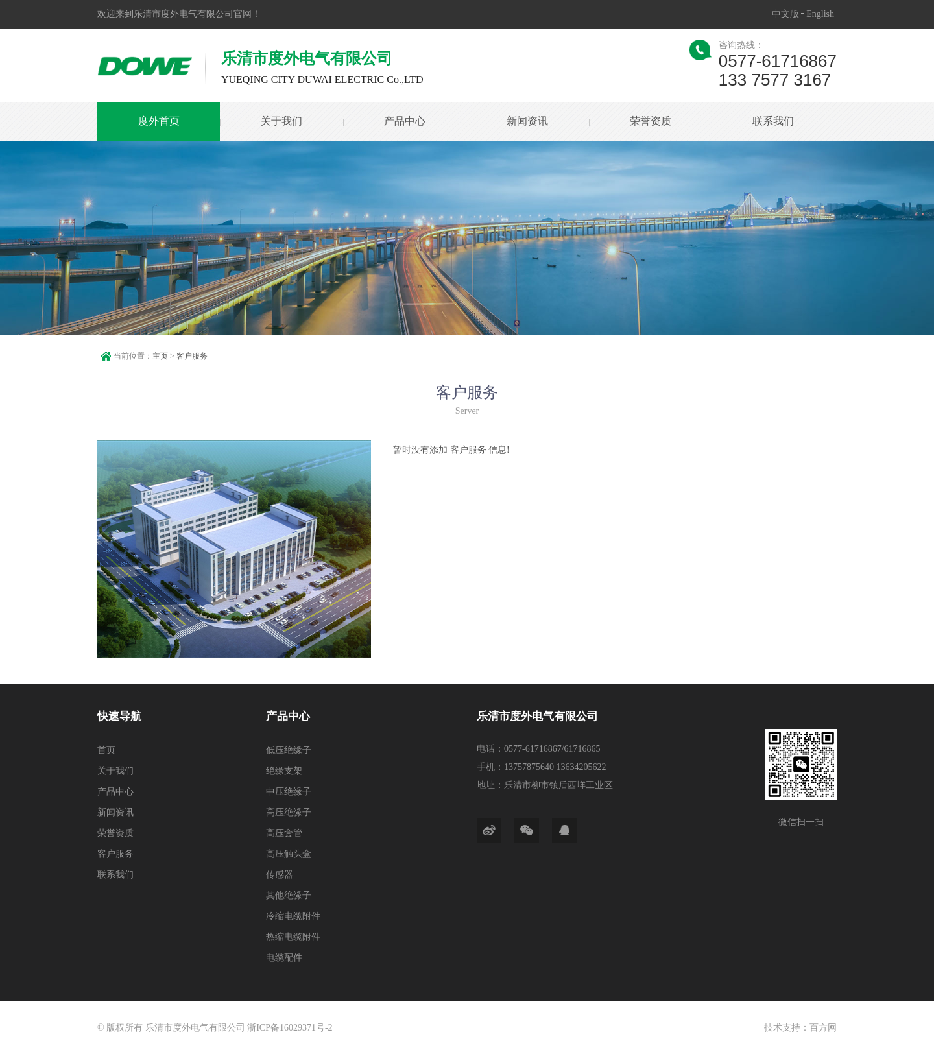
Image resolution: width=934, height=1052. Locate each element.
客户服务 (192, 356)
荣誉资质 (650, 120)
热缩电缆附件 (293, 937)
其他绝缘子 (288, 895)
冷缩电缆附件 (293, 916)
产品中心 (404, 120)
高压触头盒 (288, 854)
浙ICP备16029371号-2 (289, 1028)
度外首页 (159, 120)
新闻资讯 (527, 120)
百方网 (823, 1028)
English (820, 14)
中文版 (785, 14)
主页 (160, 356)
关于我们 (281, 120)
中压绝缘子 (288, 791)
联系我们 (773, 120)
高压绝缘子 (288, 812)
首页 (106, 750)
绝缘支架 (284, 771)
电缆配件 (284, 957)
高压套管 (284, 833)
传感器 (279, 874)
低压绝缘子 (288, 750)
